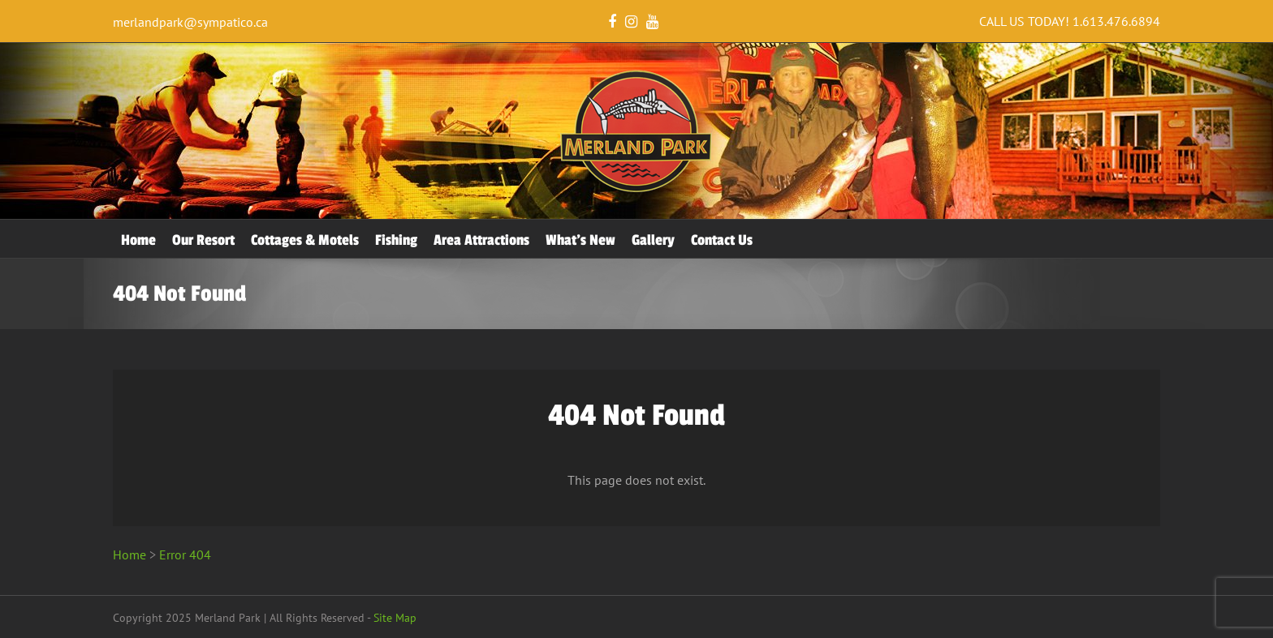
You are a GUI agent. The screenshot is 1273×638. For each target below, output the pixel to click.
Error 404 (185, 554)
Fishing (396, 240)
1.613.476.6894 (1116, 21)
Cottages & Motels (305, 240)
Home (138, 240)
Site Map (394, 617)
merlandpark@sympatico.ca (190, 22)
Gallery (653, 240)
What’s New (580, 240)
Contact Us (722, 240)
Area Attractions (481, 240)
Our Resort (203, 240)
